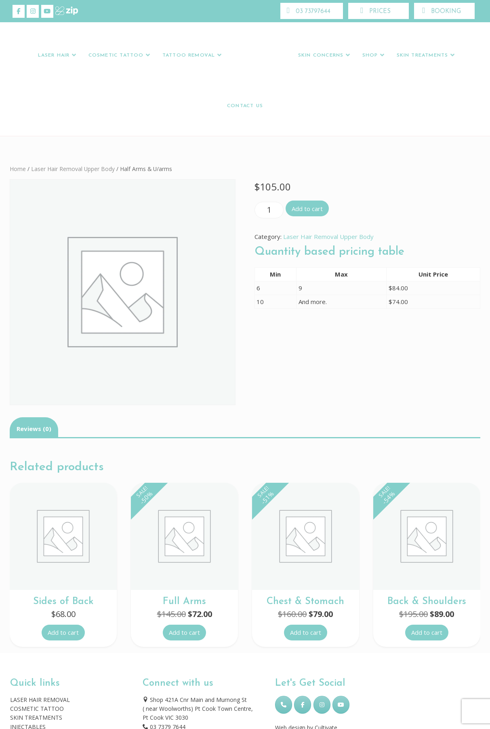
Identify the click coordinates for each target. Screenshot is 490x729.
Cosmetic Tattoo (116, 55)
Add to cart (307, 209)
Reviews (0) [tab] (34, 429)
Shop (370, 55)
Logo (258, 55)
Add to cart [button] (63, 632)
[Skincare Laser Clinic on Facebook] (19, 11)
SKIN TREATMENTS (36, 717)
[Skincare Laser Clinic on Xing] (61, 11)
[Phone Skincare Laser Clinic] (283, 705)
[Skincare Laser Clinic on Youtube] (47, 11)
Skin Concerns (320, 55)
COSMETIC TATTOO (37, 708)
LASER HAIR (54, 55)
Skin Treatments (422, 55)
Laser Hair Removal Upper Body (73, 169)
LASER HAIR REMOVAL (40, 700)
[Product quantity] (269, 210)
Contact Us (245, 106)
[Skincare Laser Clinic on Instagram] (33, 11)
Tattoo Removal (188, 55)
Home (18, 169)
